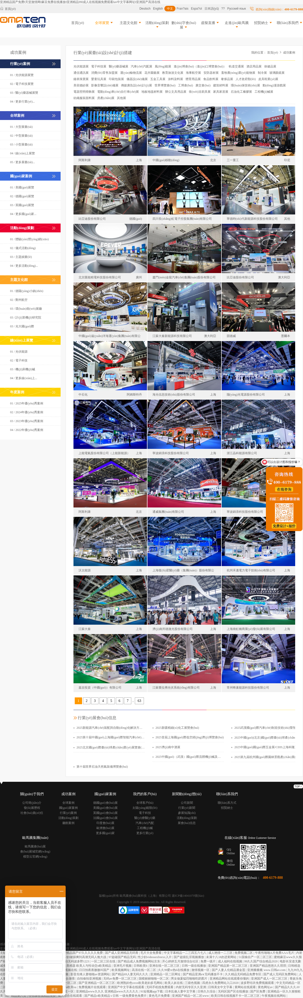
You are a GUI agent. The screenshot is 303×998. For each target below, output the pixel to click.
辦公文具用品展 (175, 91)
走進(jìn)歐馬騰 (236, 25)
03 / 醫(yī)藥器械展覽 (24, 92)
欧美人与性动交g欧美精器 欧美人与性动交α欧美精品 (76, 965)
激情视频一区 (200, 970)
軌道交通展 (236, 66)
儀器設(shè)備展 (137, 79)
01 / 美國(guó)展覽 (22, 187)
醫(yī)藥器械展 (118, 66)
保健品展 (270, 66)
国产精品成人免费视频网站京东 (139, 961)
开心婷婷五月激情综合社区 (180, 961)
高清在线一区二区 (144, 970)
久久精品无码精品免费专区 (243, 974)
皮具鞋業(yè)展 (268, 79)
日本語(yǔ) (212, 8)
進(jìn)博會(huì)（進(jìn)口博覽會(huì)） (200, 66)
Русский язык (236, 8)
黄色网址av (265, 987)
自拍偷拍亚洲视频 (89, 978)
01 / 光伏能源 (19, 351)
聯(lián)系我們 (290, 23)
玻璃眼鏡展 (277, 73)
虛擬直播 (210, 23)
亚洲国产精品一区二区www (191, 995)
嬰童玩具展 (98, 79)
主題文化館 (131, 23)
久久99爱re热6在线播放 (174, 970)
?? (223, 8)
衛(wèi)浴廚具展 (199, 91)
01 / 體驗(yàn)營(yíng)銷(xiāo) (29, 239)
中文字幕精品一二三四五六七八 (185, 953)
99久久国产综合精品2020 (261, 961)
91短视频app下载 (152, 991)
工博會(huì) (185, 85)
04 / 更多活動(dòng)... (24, 265)
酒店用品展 (254, 66)
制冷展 (262, 73)
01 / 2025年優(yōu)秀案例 (26, 403)
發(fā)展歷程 (32, 808)
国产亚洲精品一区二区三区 (97, 983)
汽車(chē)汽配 (145, 823)
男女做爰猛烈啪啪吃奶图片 (189, 978)
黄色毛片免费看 (160, 995)
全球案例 (68, 803)
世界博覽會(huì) (165, 85)
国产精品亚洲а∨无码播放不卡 (203, 974)
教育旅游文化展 (172, 73)
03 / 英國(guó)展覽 (22, 205)
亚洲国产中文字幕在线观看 (126, 987)
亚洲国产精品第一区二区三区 (228, 965)
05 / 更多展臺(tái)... (22, 162)
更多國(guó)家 (105, 833)
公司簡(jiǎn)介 (31, 803)
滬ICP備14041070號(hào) (188, 895)
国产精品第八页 (16, 995)
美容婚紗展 (81, 85)
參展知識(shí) (187, 813)
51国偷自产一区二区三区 (256, 957)
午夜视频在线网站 (274, 995)
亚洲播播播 (254, 970)
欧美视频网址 (121, 970)
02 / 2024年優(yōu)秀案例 (26, 412)
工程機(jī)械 (145, 828)
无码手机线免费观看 (160, 987)
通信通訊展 (81, 73)
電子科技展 (98, 66)
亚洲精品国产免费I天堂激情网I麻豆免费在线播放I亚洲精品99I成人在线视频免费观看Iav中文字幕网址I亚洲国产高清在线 (80, 2)
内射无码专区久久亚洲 (191, 987)
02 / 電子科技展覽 (22, 84)
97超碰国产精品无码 (123, 957)
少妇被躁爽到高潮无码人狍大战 (85, 957)
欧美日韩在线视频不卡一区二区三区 (235, 995)
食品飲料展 (210, 79)
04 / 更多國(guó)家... (23, 214)
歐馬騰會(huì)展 (35, 846)
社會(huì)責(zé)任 (31, 813)
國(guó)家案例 (68, 808)
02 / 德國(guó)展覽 (22, 196)
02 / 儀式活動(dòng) (23, 248)
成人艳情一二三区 (220, 953)
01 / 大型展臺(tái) (21, 127)
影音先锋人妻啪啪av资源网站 (90, 974)
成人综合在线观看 (70, 995)
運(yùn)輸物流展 (131, 73)
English (158, 8)
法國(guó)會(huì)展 (105, 818)
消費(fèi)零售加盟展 (104, 73)
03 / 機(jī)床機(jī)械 (22, 369)
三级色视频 (193, 983)
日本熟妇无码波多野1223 (73, 961)
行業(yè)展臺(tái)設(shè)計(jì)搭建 (102, 53)
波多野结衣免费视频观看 (258, 983)
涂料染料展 (175, 79)
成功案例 (289, 52)
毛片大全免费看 (151, 953)
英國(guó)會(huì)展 (105, 813)
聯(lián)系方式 (227, 803)
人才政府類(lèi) (246, 79)
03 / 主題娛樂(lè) (21, 257)
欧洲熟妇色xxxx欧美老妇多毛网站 (140, 983)
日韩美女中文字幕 (220, 987)
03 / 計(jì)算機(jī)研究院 (25, 317)
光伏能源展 (81, 66)
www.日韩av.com (275, 970)
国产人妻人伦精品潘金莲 (229, 970)
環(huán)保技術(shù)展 (245, 85)
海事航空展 (193, 73)
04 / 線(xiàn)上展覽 (22, 153)
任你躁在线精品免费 (43, 995)
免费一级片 (208, 961)
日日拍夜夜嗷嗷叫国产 (94, 970)
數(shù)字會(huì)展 (183, 25)
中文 (170, 8)
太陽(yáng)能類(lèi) (144, 808)
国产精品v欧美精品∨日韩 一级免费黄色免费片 (115, 995)
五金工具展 (157, 79)
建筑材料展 (220, 85)
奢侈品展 (227, 79)
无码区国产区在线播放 (233, 991)
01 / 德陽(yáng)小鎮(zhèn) (26, 291)
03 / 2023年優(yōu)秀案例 (26, 421)
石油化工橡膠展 (241, 91)
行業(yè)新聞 (186, 808)
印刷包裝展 (116, 79)
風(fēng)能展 (163, 66)
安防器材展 (211, 73)
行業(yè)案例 (68, 813)
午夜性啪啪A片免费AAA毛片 (275, 953)
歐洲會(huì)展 (105, 828)
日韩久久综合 (206, 991)
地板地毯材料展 (152, 91)
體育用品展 (193, 79)
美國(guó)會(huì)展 (105, 808)
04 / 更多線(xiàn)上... (23, 378)
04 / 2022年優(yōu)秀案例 (26, 430)
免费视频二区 (244, 953)
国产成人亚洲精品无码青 (122, 953)
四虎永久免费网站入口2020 (220, 983)
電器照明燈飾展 (84, 91)
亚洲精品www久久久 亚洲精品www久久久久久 (107, 991)
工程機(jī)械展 (264, 91)
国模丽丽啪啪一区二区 (154, 978)
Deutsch (144, 8)
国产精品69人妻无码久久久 (130, 974)
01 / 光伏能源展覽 (22, 75)
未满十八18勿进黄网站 (221, 957)
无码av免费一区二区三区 (120, 978)
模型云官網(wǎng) (35, 856)
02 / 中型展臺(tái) (21, 135)
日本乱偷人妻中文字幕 (180, 991)
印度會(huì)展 (105, 823)
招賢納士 (263, 23)
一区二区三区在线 (103, 961)
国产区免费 (258, 991)
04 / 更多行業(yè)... (22, 101)
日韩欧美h (141, 965)
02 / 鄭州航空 (19, 300)
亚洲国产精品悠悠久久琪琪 (268, 965)
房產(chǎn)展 (105, 98)
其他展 (121, 98)
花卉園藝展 (152, 73)
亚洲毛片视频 (122, 965)
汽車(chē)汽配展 (141, 66)
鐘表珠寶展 (81, 79)
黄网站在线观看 (246, 987)
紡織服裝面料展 (84, 98)
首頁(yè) (8, 9)
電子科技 (145, 813)
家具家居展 (220, 91)
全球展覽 (104, 23)
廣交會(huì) (202, 85)
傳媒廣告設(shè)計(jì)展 (136, 85)
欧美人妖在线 (174, 983)
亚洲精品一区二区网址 (165, 974)
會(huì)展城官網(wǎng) (35, 851)
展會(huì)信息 (187, 823)
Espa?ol (196, 8)
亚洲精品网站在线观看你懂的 (230, 978)
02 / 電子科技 (19, 360)
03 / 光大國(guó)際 (22, 326)
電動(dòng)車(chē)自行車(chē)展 (118, 91)
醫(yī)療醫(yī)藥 (144, 818)
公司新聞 (187, 803)
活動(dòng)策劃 (157, 25)
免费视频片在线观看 (93, 987)
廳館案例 (68, 823)
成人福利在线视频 (230, 961)
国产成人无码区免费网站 (280, 974)
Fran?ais (183, 8)
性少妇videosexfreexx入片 (155, 957)
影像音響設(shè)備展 (104, 85)
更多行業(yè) (144, 833)
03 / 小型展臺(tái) (21, 144)
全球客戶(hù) (145, 803)
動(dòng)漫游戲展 (274, 85)
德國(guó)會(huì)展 (105, 803)
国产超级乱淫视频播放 (189, 957)
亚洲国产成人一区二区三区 (269, 978)
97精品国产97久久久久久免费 (83, 953)
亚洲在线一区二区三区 (164, 965)
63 (139, 701)
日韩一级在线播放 (194, 965)
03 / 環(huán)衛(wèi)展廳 (26, 308)
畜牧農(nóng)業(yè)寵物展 (238, 73)
